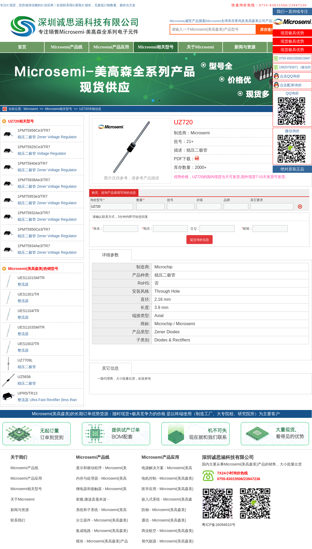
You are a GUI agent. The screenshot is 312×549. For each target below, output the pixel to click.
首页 (22, 47)
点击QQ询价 (290, 76)
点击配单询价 (291, 85)
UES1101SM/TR (31, 278)
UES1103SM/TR (31, 327)
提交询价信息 (199, 240)
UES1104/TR (28, 311)
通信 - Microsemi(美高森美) (164, 520)
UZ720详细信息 (90, 109)
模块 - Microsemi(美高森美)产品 (102, 541)
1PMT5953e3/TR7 (32, 196)
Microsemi (31, 109)
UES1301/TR (28, 294)
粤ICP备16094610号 (218, 525)
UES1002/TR (28, 344)
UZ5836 (24, 377)
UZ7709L (25, 360)
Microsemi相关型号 (156, 47)
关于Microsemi (200, 47)
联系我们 (17, 520)
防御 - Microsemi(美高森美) (164, 510)
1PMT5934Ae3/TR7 (34, 246)
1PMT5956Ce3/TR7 (34, 130)
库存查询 (267, 29)
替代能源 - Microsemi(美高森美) (167, 541)
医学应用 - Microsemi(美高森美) (167, 489)
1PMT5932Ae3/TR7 (34, 213)
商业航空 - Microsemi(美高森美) (167, 531)
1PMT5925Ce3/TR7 (34, 147)
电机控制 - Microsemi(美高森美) (167, 478)
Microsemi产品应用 (111, 47)
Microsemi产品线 (67, 47)
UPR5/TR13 (27, 393)
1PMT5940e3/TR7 (32, 163)
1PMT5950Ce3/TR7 (34, 229)
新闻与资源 (244, 47)
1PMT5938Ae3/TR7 (34, 180)
